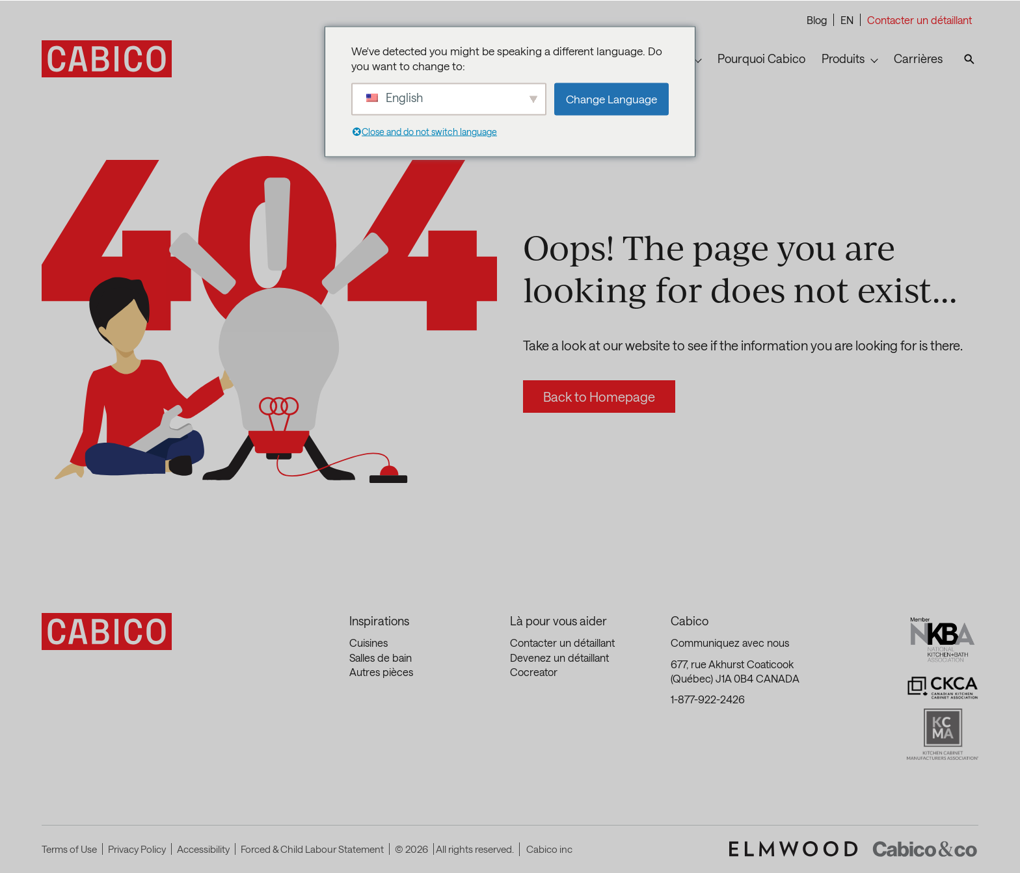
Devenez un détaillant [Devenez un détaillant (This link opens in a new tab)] (559, 657)
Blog (817, 20)
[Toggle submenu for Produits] (874, 59)
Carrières (918, 58)
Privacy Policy (137, 849)
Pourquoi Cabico (761, 58)
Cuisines (368, 642)
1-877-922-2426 (708, 699)
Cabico (689, 621)
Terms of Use (69, 849)
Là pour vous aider (558, 621)
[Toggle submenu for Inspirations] (698, 59)
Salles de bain (380, 657)
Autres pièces (381, 672)
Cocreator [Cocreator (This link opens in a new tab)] (533, 672)
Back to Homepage (599, 396)
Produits (843, 58)
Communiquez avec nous (730, 642)
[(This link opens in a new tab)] (794, 849)
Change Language (611, 98)
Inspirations (379, 621)
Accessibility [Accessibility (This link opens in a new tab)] (203, 849)
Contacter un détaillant (919, 20)
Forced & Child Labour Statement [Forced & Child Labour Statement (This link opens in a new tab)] (312, 849)
